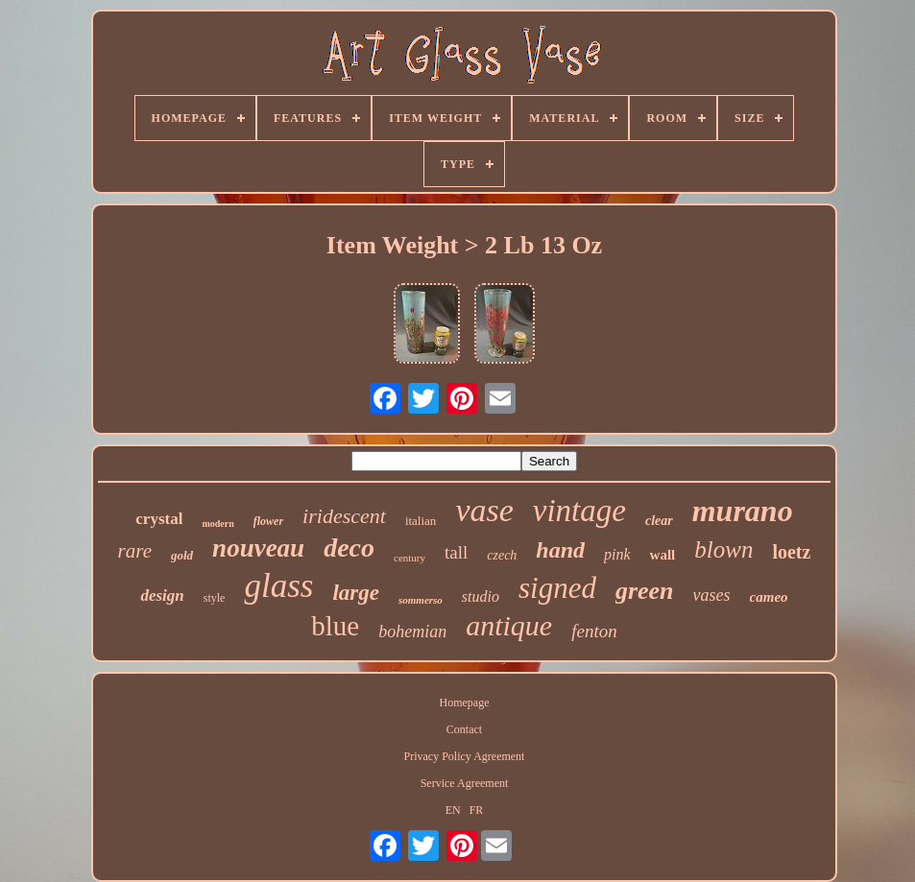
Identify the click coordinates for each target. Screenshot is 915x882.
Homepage (464, 702)
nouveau (258, 548)
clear (659, 520)
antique (509, 625)
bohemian (412, 631)
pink (617, 554)
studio (480, 596)
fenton (594, 631)
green (644, 591)
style (215, 598)
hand (560, 549)
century (409, 557)
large (355, 593)
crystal (158, 519)
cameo (769, 597)
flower (268, 521)
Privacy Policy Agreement (463, 756)
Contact (464, 729)
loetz (791, 551)
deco (349, 547)
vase (484, 510)
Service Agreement (465, 783)
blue (335, 625)
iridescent (344, 516)
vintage (579, 510)
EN (453, 810)
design (161, 595)
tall (456, 552)
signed (557, 588)
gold (182, 555)
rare (135, 550)
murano (742, 510)
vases (712, 595)
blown (723, 549)
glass (278, 586)
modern (217, 523)
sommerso (420, 600)
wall (663, 554)
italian (421, 520)
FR (477, 810)
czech (502, 555)
